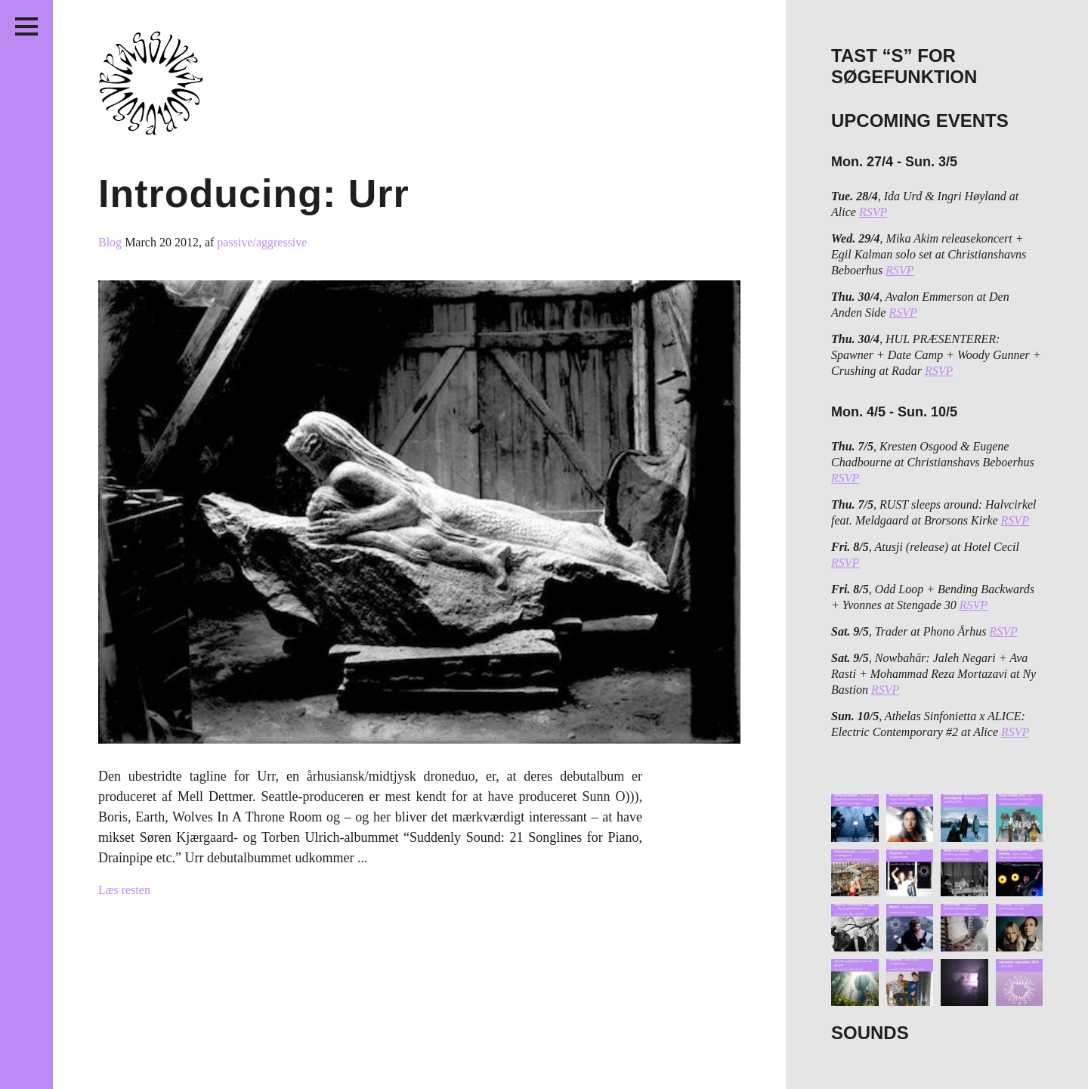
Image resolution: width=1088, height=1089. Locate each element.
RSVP (873, 212)
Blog (111, 242)
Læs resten (124, 889)
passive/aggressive (262, 242)
